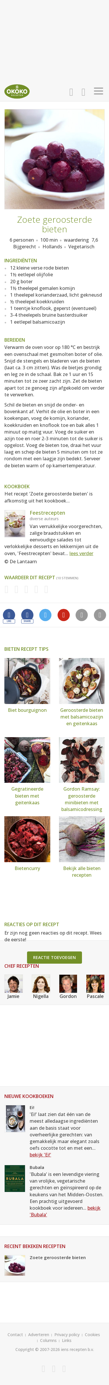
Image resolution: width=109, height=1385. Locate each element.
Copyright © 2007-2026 (37, 1349)
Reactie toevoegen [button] (54, 957)
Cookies (92, 1334)
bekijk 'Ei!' (40, 1155)
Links (67, 1340)
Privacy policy (67, 1334)
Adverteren (38, 1334)
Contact (15, 1334)
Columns (48, 1340)
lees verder (81, 553)
